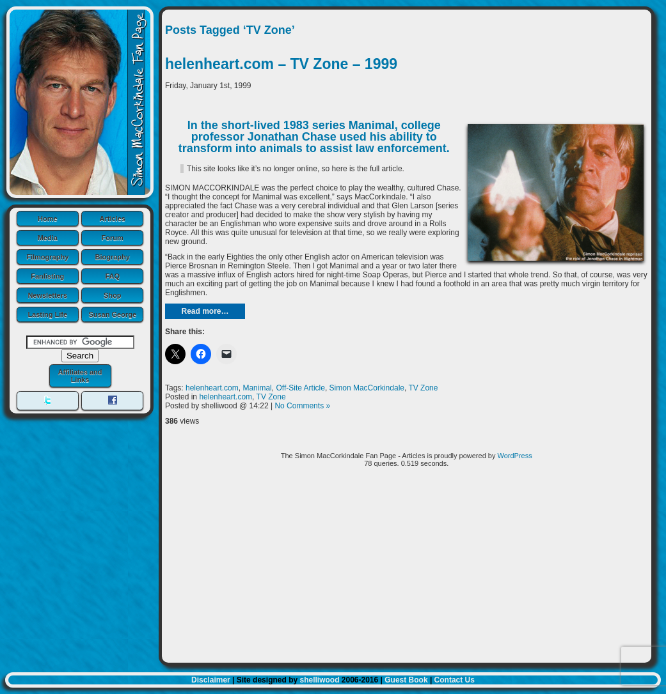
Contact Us (454, 679)
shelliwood (319, 679)
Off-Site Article (300, 387)
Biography (112, 257)
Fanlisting (47, 276)
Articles (112, 218)
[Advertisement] (406, 570)
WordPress (515, 455)
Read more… (204, 311)
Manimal (256, 387)
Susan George (112, 314)
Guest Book (406, 679)
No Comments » (302, 405)
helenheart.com (212, 387)
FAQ (112, 276)
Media (48, 238)
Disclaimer (210, 679)
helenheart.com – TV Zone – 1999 (281, 64)
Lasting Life (47, 314)
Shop (113, 295)
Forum (112, 238)
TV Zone (423, 387)
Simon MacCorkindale (366, 387)
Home (48, 218)
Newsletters (47, 295)
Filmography (47, 257)
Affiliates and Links (80, 375)
